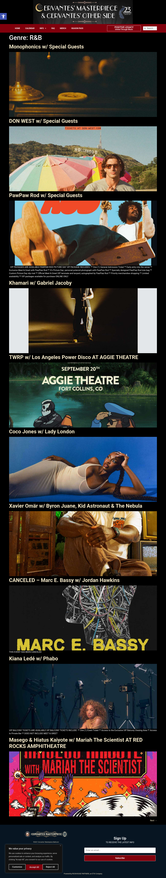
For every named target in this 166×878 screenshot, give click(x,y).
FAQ (53, 28)
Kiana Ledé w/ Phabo (33, 659)
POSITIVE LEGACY (124, 27)
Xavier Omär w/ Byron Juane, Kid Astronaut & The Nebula (75, 506)
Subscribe (120, 858)
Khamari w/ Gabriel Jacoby (40, 283)
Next (153, 820)
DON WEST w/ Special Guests (43, 121)
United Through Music (124, 29)
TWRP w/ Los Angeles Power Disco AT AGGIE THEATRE (73, 357)
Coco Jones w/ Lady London (42, 432)
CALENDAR (29, 28)
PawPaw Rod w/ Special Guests (45, 195)
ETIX (93, 874)
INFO (43, 28)
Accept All (51, 867)
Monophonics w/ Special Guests (46, 47)
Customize (17, 867)
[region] (33, 859)
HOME (17, 28)
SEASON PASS (77, 28)
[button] (3, 16)
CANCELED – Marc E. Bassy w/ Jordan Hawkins (64, 580)
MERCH (63, 28)
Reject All (33, 867)
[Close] (60, 846)
